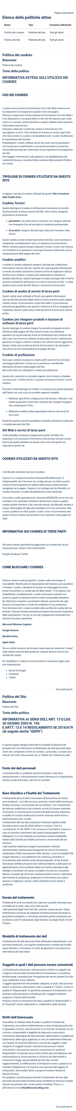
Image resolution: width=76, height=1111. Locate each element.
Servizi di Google (17, 670)
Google (6, 554)
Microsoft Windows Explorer (17, 624)
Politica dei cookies (14, 32)
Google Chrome (10, 630)
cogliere (48, 296)
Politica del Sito (12, 39)
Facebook (15, 554)
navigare (57, 402)
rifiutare (8, 587)
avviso (56, 132)
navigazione (27, 111)
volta (67, 132)
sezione (44, 160)
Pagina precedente (64, 12)
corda (7, 501)
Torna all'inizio (64, 689)
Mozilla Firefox (10, 636)
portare (20, 115)
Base (5, 793)
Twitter (24, 554)
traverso (51, 776)
